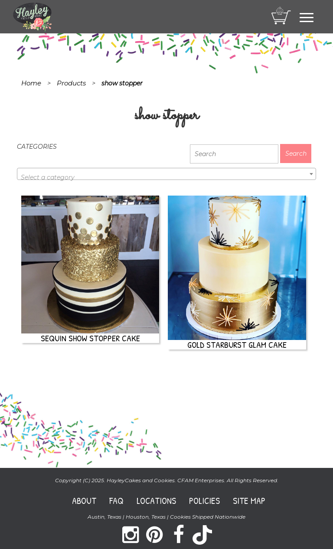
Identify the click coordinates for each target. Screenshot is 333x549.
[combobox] (166, 174)
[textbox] (166, 177)
